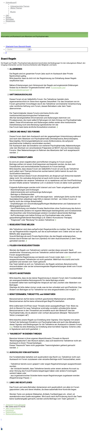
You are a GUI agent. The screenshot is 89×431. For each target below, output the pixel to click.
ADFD (67, 257)
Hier (11, 327)
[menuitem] (19, 6)
